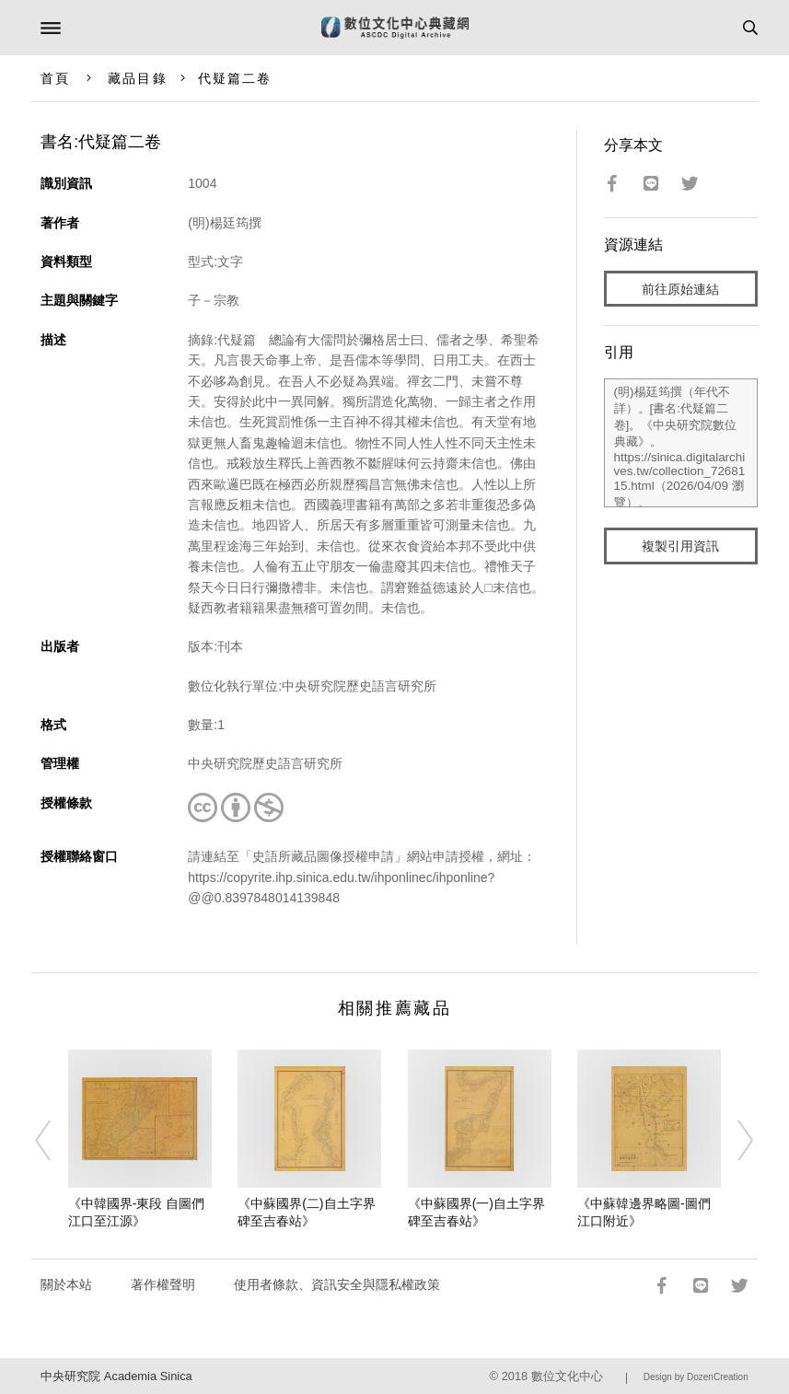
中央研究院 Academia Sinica (116, 1376)
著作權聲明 (163, 1284)
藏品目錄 (137, 78)
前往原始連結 (680, 289)
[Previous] (55, 1140)
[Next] (734, 1140)
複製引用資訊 (680, 546)
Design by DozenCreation (696, 1377)
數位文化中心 (567, 1376)
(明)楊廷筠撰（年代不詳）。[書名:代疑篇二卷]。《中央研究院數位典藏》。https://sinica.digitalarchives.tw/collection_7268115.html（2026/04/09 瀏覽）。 (681, 442)
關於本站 (66, 1284)
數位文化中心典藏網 (395, 28)
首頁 (55, 78)
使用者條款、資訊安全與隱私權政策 (337, 1284)
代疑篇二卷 (235, 78)
